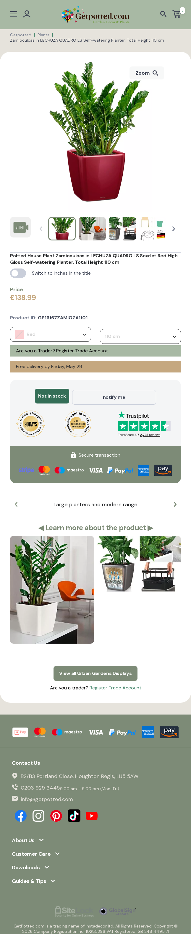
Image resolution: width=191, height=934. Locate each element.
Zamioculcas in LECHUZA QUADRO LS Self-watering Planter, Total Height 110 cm (87, 40)
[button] (173, 228)
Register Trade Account (82, 351)
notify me (114, 396)
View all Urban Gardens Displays (95, 671)
